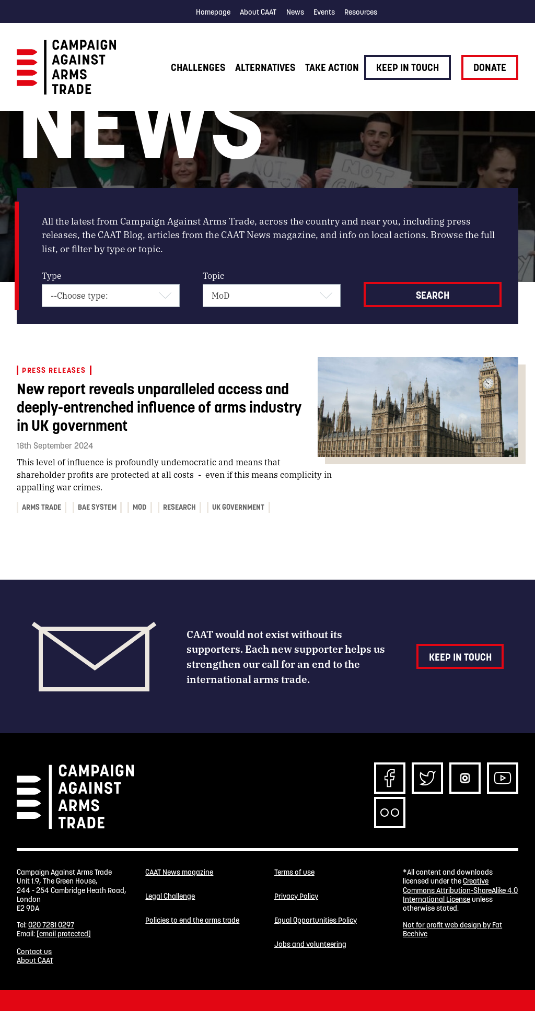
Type (52, 275)
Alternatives (265, 67)
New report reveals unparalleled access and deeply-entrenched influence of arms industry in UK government (159, 406)
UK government (238, 507)
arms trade (41, 507)
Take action (332, 67)
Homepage (213, 12)
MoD (139, 507)
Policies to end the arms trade (192, 920)
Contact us (34, 951)
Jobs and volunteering (310, 944)
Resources (360, 12)
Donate (489, 67)
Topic (213, 275)
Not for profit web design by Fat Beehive (452, 929)
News (295, 12)
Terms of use (294, 872)
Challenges (198, 67)
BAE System (97, 507)
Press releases (54, 370)
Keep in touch (407, 67)
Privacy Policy (296, 896)
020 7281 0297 (51, 925)
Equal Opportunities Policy (315, 920)
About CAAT (258, 12)
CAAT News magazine (179, 872)
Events (324, 12)
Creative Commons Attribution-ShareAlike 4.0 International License (460, 890)
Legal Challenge (170, 896)
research (179, 507)
